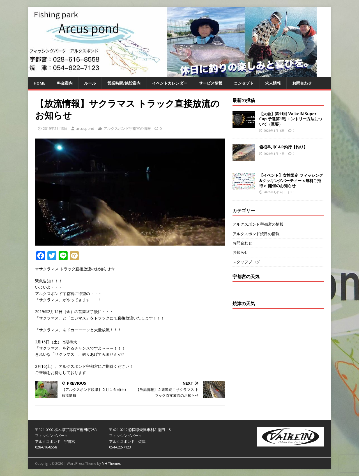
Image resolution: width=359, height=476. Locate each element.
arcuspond (85, 128)
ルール (90, 83)
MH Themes (111, 463)
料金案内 (65, 83)
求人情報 (273, 83)
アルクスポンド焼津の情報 (256, 233)
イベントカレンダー (169, 83)
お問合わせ (302, 83)
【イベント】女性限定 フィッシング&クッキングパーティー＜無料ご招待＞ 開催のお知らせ (291, 180)
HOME (39, 83)
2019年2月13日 (55, 128)
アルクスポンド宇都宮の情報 (127, 128)
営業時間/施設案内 (124, 83)
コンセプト (244, 83)
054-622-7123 (120, 447)
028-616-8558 (46, 447)
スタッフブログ (246, 261)
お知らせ (240, 252)
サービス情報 (210, 83)
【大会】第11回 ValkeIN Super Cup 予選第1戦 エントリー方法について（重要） (290, 118)
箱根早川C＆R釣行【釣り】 (283, 146)
